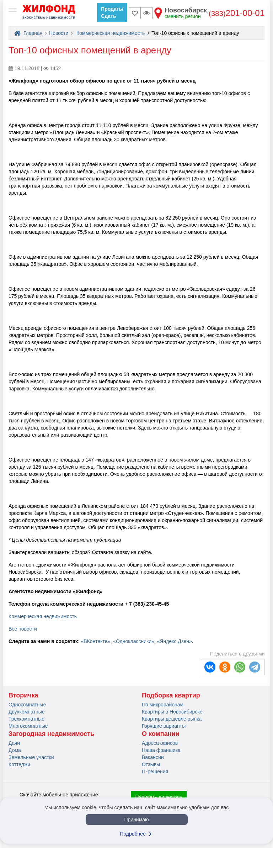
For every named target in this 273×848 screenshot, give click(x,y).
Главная (28, 33)
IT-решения (155, 771)
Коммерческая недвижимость (110, 33)
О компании (161, 733)
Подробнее (136, 834)
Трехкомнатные (26, 719)
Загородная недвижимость (51, 733)
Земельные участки (31, 757)
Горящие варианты (164, 726)
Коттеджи (19, 764)
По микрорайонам (162, 704)
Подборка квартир (171, 695)
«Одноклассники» (133, 641)
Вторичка (23, 695)
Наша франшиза (161, 750)
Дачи (14, 743)
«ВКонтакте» (95, 641)
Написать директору (158, 797)
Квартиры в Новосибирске (172, 712)
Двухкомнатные (27, 712)
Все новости (23, 629)
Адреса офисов (160, 743)
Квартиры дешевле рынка (172, 719)
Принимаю (136, 819)
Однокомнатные (27, 704)
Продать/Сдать (112, 12)
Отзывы (151, 764)
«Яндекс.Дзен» (174, 641)
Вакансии (153, 757)
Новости (58, 33)
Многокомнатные (28, 726)
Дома (15, 750)
